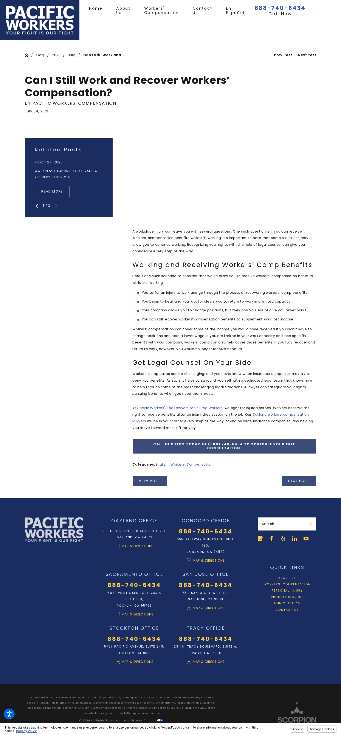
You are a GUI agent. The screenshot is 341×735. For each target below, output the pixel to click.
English (161, 464)
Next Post (298, 481)
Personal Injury (287, 591)
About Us (287, 578)
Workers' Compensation (191, 464)
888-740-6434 (280, 8)
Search (268, 524)
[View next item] (56, 206)
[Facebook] (271, 538)
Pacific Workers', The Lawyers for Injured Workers (180, 408)
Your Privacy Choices (143, 720)
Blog (40, 55)
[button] (9, 714)
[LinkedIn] (294, 538)
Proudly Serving (287, 597)
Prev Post (149, 481)
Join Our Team (287, 603)
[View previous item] (37, 206)
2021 (56, 55)
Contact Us (287, 610)
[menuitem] (99, 8)
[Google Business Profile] (260, 538)
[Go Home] (28, 55)
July (71, 55)
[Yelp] (283, 538)
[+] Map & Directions (134, 546)
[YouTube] (306, 538)
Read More (52, 191)
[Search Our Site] (312, 10)
